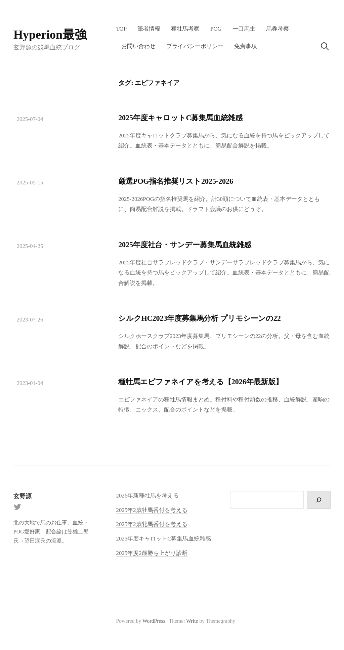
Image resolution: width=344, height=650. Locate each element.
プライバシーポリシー (194, 46)
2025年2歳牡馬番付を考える (151, 510)
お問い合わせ (138, 46)
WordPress (153, 621)
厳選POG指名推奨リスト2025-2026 (175, 181)
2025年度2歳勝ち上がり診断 (151, 553)
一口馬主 (243, 29)
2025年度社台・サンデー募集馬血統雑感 (184, 245)
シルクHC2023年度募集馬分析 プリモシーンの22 (199, 318)
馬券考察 (277, 29)
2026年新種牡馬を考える (147, 495)
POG (216, 29)
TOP (121, 29)
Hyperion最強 (50, 34)
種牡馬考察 (185, 29)
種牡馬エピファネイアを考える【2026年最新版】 (200, 382)
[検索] (319, 500)
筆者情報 (148, 29)
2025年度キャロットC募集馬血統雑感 (180, 118)
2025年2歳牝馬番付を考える (151, 524)
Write (192, 621)
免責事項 (245, 46)
